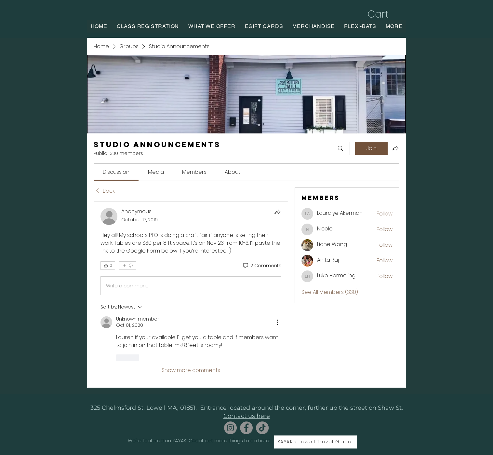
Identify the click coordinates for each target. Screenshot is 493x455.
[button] (384, 14)
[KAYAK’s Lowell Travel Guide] (315, 441)
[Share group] (395, 148)
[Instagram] (230, 427)
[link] (116, 172)
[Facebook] (246, 427)
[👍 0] (107, 265)
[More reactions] (127, 265)
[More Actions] (277, 322)
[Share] (277, 212)
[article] (191, 291)
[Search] (340, 148)
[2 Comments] (261, 266)
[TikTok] (262, 427)
